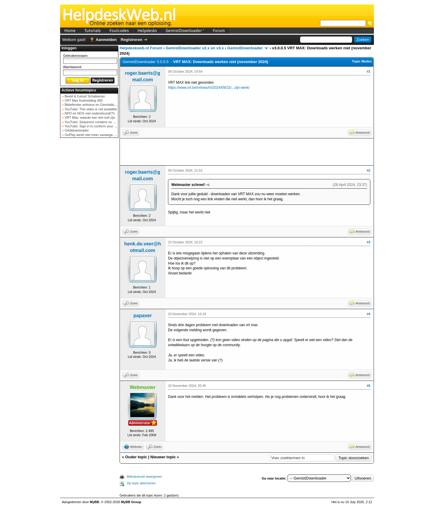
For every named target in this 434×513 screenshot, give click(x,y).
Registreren (131, 39)
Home (70, 30)
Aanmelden (106, 39)
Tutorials (92, 30)
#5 (368, 385)
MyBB (94, 502)
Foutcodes (119, 30)
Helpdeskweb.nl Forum (141, 48)
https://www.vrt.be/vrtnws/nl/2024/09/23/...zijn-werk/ (209, 88)
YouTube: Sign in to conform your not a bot (95, 126)
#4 (368, 314)
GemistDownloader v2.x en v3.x (195, 48)
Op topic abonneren (141, 483)
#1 (368, 71)
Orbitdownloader (76, 130)
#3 (368, 242)
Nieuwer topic (163, 457)
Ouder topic (136, 457)
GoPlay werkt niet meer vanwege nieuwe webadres (101, 135)
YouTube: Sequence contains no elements (95, 122)
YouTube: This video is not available (90, 109)
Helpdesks (147, 30)
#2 (368, 170)
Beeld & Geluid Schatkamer (84, 96)
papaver (142, 315)
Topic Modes (362, 61)
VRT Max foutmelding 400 (83, 100)
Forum (219, 30)
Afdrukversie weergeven (144, 476)
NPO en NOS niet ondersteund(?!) (89, 113)
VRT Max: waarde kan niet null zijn (89, 117)
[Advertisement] (89, 234)
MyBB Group (131, 502)
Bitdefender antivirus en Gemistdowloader (95, 104)
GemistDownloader (185, 30)
